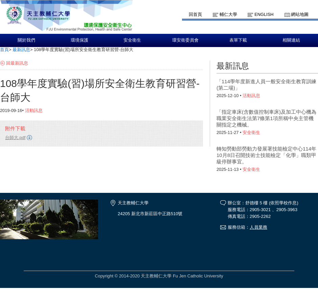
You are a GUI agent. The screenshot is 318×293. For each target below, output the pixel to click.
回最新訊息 (17, 63)
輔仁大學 (228, 14)
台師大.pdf (15, 137)
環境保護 (79, 40)
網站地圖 (300, 14)
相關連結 (291, 40)
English (263, 14)
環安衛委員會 (185, 40)
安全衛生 (132, 40)
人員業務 (258, 227)
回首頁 (195, 14)
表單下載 (238, 40)
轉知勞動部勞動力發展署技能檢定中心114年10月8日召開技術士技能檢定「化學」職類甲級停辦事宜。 (266, 155)
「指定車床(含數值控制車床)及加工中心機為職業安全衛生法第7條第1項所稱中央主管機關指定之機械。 (266, 118)
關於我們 (26, 40)
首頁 (4, 49)
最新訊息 (21, 49)
